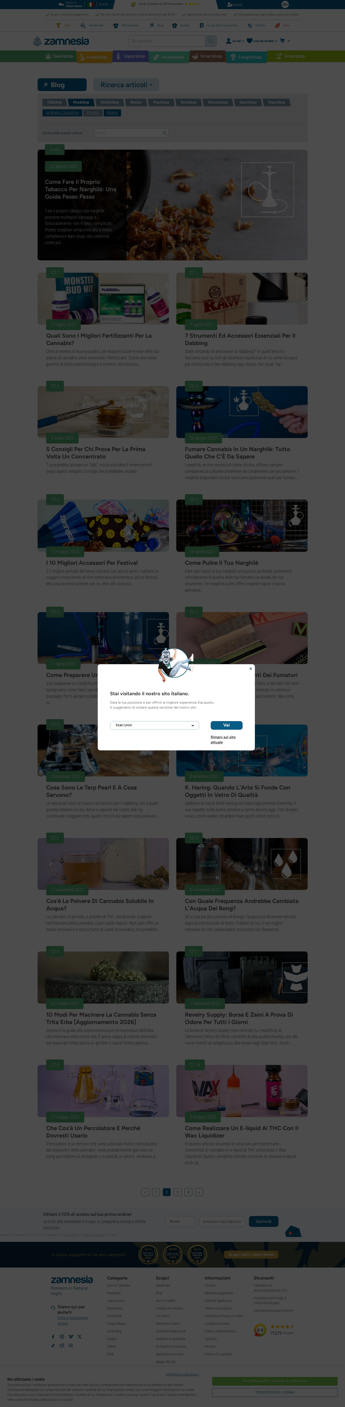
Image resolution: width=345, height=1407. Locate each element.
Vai (226, 725)
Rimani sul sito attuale (223, 737)
